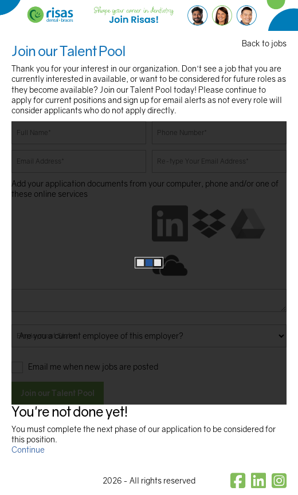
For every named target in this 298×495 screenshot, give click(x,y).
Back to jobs (264, 43)
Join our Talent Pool (58, 393)
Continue (28, 449)
